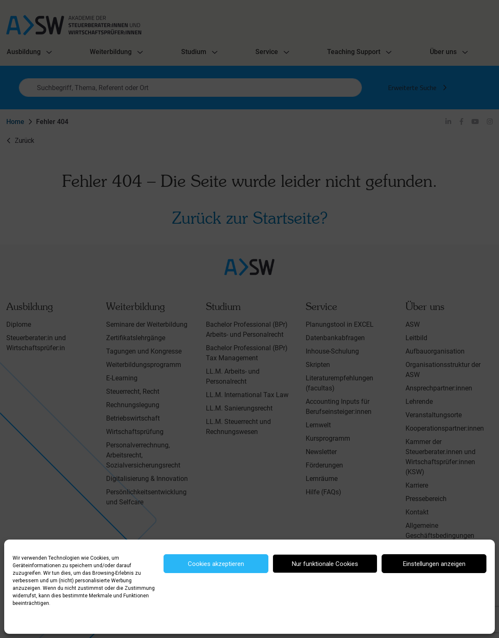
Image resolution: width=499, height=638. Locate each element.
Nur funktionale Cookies (325, 564)
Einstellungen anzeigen (434, 564)
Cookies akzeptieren (216, 564)
